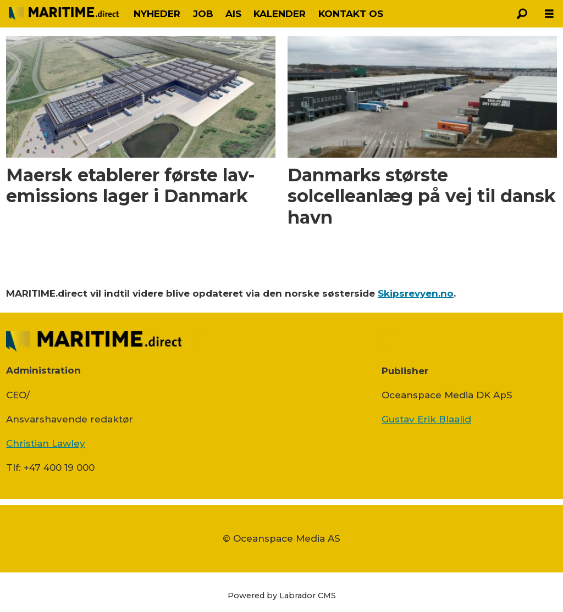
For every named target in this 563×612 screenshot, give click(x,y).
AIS (233, 13)
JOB (203, 13)
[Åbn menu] (549, 14)
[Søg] (522, 13)
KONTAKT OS (350, 13)
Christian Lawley (45, 443)
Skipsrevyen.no (416, 293)
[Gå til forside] (64, 13)
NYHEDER (157, 13)
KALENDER (279, 13)
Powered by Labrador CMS (282, 595)
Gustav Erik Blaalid (426, 419)
